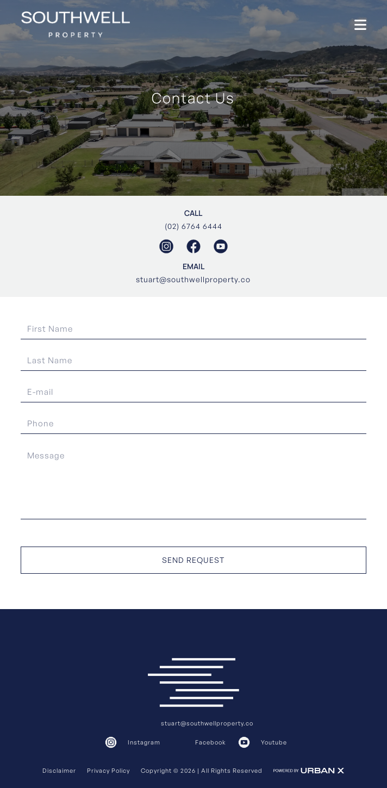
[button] (360, 25)
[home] (75, 24)
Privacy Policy (108, 770)
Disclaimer (59, 770)
